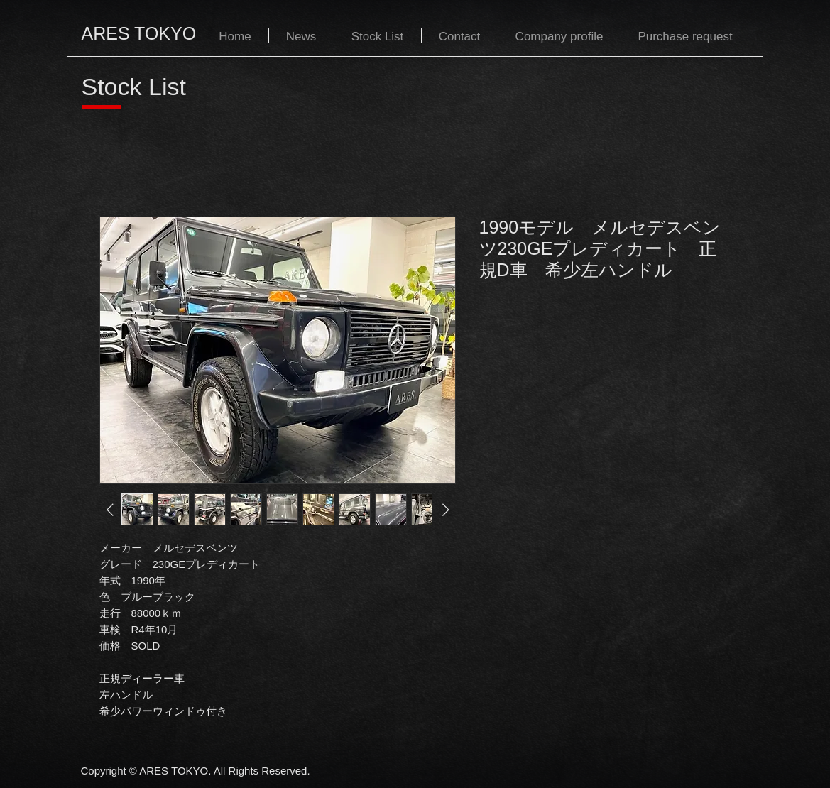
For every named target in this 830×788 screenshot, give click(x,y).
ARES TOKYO (139, 33)
